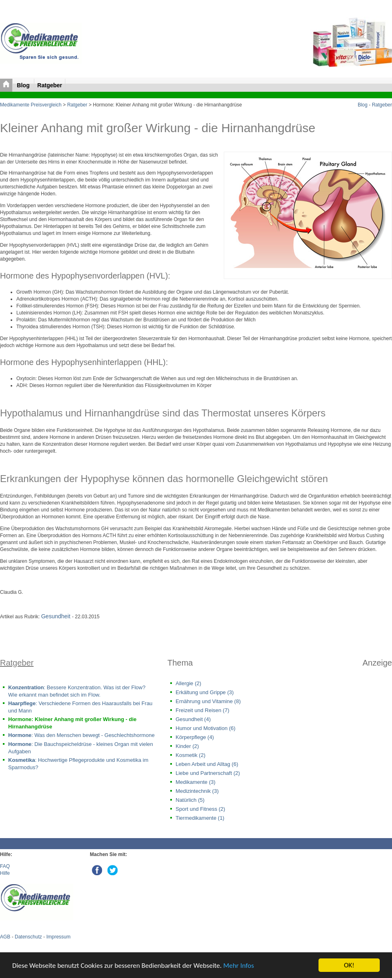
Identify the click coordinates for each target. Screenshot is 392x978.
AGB (5, 937)
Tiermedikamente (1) (200, 818)
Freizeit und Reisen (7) (202, 710)
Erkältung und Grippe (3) (205, 692)
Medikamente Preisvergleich (31, 105)
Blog (24, 85)
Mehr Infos (238, 965)
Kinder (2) (187, 746)
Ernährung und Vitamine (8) (208, 701)
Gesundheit (56, 616)
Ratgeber (49, 85)
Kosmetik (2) (190, 755)
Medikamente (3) (196, 782)
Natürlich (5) (190, 800)
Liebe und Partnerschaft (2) (208, 773)
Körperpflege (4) (195, 737)
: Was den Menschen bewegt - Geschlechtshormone (81, 735)
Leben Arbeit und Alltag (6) (207, 764)
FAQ (5, 866)
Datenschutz (28, 937)
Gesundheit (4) (193, 719)
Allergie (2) (188, 683)
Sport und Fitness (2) (200, 809)
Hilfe (5, 873)
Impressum (58, 937)
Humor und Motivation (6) (206, 728)
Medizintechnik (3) (197, 791)
